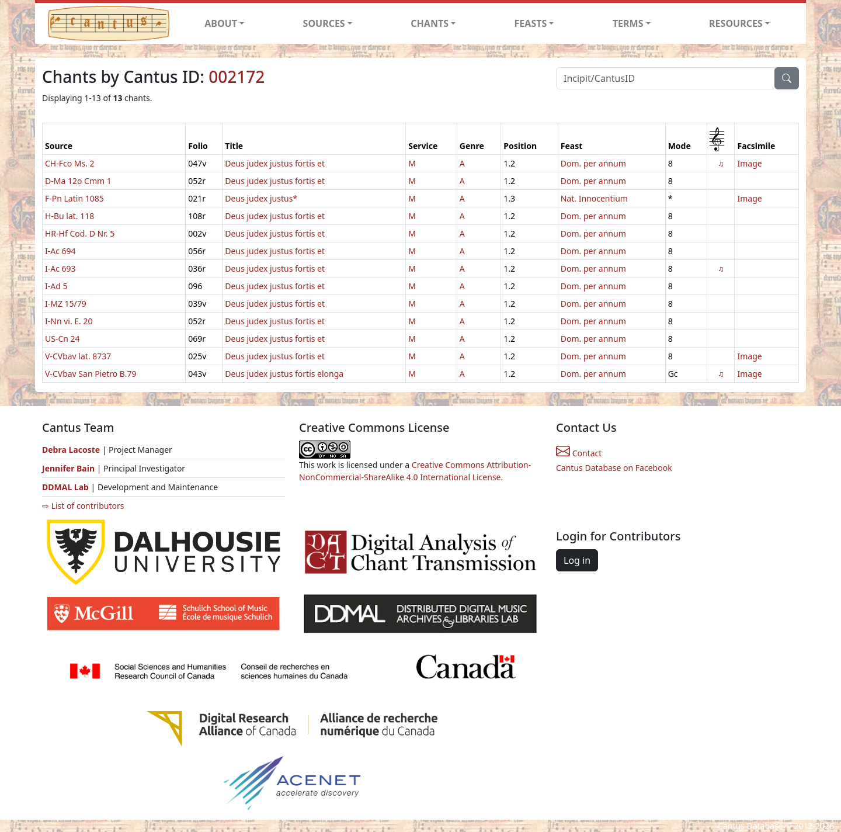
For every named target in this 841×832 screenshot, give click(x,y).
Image (749, 163)
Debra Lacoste (71, 449)
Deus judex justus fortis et (275, 163)
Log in (577, 560)
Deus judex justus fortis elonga (284, 373)
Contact (579, 453)
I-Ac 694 (60, 250)
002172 (236, 76)
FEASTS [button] (531, 23)
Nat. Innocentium (594, 198)
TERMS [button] (628, 23)
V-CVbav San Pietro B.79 (91, 373)
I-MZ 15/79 (65, 303)
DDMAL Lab (65, 487)
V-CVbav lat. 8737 (78, 356)
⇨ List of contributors (83, 505)
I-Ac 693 (60, 268)
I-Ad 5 (56, 286)
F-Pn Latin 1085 (74, 198)
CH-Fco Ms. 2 (70, 163)
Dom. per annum (593, 163)
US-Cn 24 (62, 338)
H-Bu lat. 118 (69, 215)
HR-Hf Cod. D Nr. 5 (79, 233)
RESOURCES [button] (736, 23)
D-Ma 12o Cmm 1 (78, 180)
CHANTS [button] (430, 23)
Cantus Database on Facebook (614, 467)
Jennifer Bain (69, 468)
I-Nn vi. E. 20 (69, 321)
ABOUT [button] (220, 23)
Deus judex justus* (261, 198)
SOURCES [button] (324, 23)
